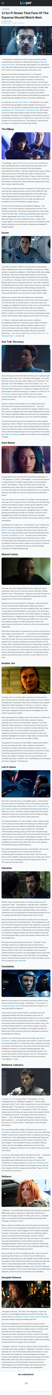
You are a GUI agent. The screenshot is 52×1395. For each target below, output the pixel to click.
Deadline (37, 1266)
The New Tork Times (19, 102)
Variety (19, 219)
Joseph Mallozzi (36, 543)
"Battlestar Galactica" (33, 705)
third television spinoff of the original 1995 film (30, 1317)
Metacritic (22, 960)
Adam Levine (7, 21)
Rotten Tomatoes (27, 216)
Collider (12, 811)
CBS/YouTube (45, 370)
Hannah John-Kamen (25, 163)
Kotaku (37, 1216)
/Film (20, 1043)
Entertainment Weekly (34, 1163)
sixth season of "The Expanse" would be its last (20, 110)
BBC (13, 1003)
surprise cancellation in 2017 (13, 535)
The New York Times (10, 1099)
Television (6, 9)
